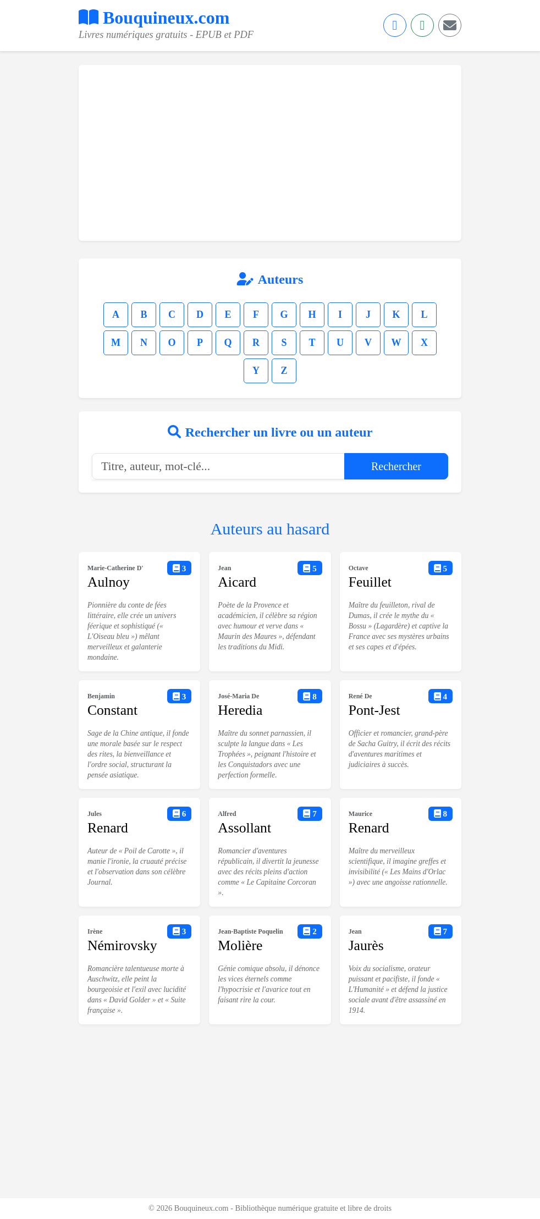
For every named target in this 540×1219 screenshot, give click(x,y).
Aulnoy (108, 582)
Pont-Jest (374, 710)
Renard (107, 828)
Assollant (244, 828)
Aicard (237, 582)
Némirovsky (122, 945)
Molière (240, 945)
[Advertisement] (270, 153)
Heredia (240, 710)
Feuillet (370, 582)
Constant (112, 710)
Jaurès (366, 945)
